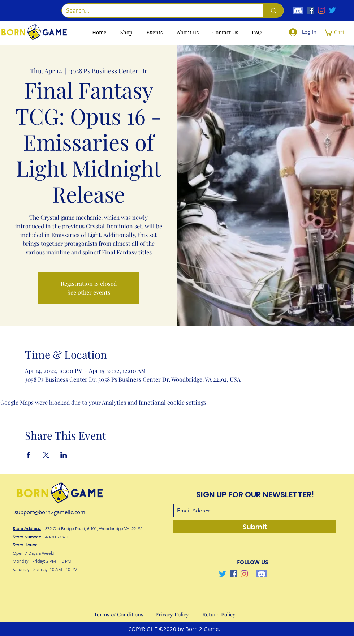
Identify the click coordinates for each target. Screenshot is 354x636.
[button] (337, 32)
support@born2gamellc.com (49, 512)
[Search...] (157, 10)
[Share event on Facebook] (28, 455)
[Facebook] (310, 10)
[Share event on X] (46, 455)
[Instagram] (321, 10)
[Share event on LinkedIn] (63, 455)
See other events (88, 292)
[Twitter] (332, 10)
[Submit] (254, 526)
